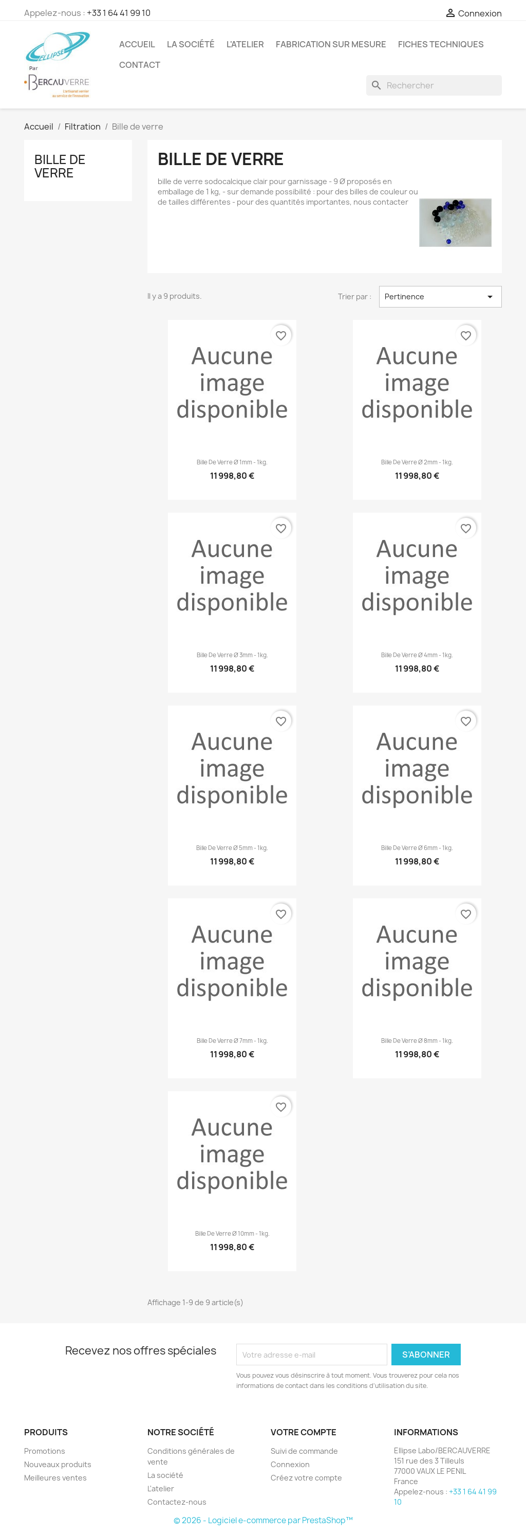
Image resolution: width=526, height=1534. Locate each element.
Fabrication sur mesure (331, 44)
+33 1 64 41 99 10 (119, 13)
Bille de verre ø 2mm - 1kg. (417, 462)
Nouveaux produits (57, 1464)
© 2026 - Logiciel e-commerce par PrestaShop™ (263, 1520)
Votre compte (303, 1432)
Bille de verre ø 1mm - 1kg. (232, 462)
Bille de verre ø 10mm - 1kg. (232, 1234)
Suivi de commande (304, 1451)
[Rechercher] (434, 85)
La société (191, 44)
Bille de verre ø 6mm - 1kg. (417, 848)
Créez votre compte (306, 1478)
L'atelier (245, 44)
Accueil (137, 44)
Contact (139, 64)
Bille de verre (60, 166)
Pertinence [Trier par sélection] (440, 297)
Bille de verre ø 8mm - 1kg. (417, 1041)
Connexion (290, 1464)
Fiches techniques (441, 44)
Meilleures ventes (55, 1478)
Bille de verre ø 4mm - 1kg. (417, 655)
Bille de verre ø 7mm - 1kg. (232, 1041)
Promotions (44, 1451)
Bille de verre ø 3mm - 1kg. (232, 655)
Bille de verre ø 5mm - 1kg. (232, 848)
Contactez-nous (176, 1502)
